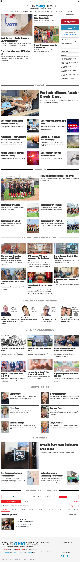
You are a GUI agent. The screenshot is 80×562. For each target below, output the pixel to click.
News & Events (65, 548)
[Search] (79, 1)
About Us (51, 1)
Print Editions (44, 1)
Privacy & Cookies (46, 551)
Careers (65, 1)
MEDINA (37, 11)
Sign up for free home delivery (70, 21)
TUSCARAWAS (24, 11)
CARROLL (61, 11)
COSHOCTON (45, 11)
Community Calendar (24, 1)
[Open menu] (1, 1)
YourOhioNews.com (16, 559)
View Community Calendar (70, 27)
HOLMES (10, 11)
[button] (76, 314)
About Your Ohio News (48, 546)
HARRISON (69, 11)
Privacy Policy (31, 559)
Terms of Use (45, 550)
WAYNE (17, 11)
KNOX (32, 11)
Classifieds (15, 1)
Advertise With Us (35, 1)
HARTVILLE (54, 11)
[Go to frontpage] (40, 6)
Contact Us (58, 1)
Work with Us (65, 546)
